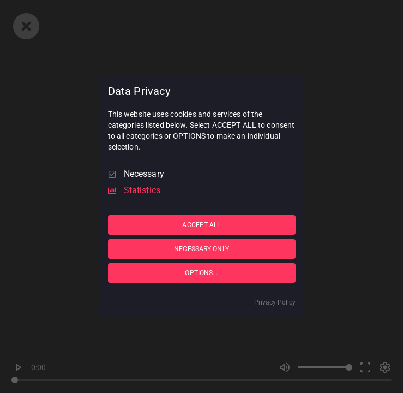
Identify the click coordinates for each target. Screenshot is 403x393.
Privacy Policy (275, 302)
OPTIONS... (201, 273)
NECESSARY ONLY (201, 249)
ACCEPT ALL (201, 225)
